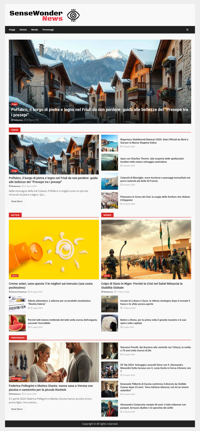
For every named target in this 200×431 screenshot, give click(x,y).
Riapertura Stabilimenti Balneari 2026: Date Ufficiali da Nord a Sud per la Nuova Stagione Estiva (109, 143)
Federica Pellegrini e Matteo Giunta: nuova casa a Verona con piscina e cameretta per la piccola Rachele (54, 362)
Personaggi (48, 29)
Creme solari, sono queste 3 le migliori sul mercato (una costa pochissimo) (54, 249)
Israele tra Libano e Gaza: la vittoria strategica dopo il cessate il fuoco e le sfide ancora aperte (109, 304)
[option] (100, 82)
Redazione (18, 120)
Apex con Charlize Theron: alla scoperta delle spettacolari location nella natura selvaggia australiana (109, 162)
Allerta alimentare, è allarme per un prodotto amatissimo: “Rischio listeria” (17, 304)
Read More (17, 201)
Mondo (34, 29)
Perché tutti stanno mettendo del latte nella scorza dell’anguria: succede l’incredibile (17, 323)
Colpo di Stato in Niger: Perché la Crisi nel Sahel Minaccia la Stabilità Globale (146, 249)
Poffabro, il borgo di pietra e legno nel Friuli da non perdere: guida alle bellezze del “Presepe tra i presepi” (100, 82)
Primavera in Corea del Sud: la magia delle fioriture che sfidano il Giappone (109, 200)
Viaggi (12, 29)
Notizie (23, 29)
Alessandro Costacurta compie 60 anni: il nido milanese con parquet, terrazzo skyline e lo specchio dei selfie (109, 408)
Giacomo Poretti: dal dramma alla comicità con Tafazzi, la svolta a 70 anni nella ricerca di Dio (109, 350)
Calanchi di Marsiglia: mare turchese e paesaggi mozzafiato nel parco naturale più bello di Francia (109, 181)
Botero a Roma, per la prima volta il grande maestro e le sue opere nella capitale (109, 323)
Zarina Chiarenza (19, 291)
